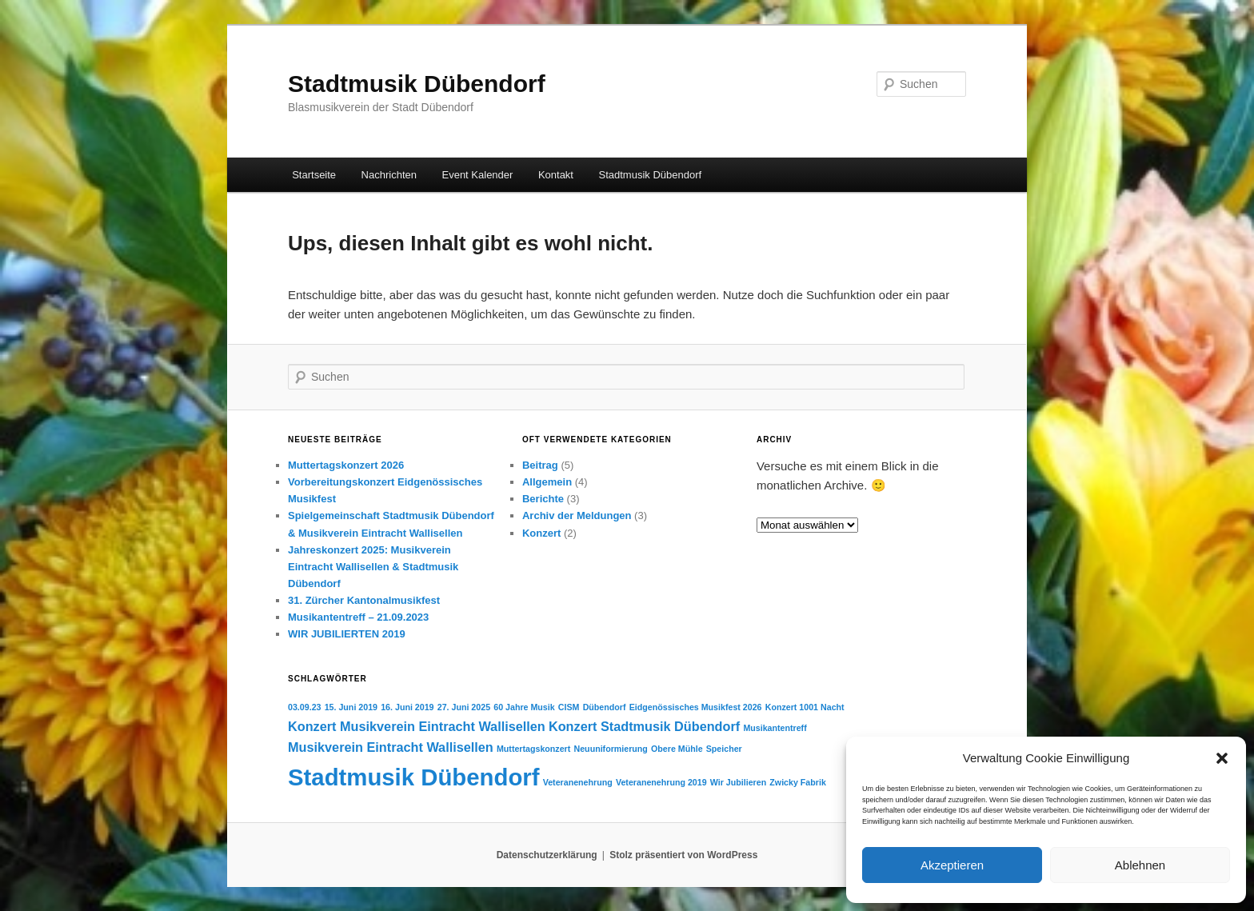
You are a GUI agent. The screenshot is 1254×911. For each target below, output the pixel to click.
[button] (1222, 758)
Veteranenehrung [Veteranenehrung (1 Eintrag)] (578, 782)
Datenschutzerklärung (547, 855)
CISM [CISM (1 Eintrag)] (569, 707)
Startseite (314, 175)
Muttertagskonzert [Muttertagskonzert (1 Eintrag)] (533, 748)
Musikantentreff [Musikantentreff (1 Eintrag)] (774, 728)
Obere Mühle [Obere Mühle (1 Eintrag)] (677, 748)
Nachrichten (389, 175)
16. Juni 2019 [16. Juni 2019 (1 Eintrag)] (407, 707)
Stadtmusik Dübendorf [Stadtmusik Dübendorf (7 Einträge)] (413, 777)
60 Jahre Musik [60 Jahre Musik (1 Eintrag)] (523, 707)
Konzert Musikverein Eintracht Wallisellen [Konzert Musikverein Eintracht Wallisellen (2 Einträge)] (416, 726)
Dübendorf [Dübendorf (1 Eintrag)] (604, 707)
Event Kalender (477, 175)
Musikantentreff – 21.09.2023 (358, 617)
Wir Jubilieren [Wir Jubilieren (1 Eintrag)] (738, 782)
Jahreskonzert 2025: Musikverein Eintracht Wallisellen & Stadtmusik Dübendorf (373, 566)
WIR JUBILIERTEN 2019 (346, 634)
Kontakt (555, 175)
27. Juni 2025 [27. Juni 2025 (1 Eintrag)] (463, 707)
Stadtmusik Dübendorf (416, 83)
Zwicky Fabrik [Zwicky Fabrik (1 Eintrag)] (797, 782)
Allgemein (547, 482)
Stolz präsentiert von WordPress (683, 855)
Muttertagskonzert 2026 (346, 465)
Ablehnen (1140, 865)
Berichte (543, 499)
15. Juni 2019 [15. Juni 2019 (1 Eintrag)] (351, 707)
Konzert (541, 533)
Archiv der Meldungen (577, 515)
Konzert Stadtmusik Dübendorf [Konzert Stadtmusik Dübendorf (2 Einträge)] (644, 726)
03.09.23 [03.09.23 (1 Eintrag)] (304, 707)
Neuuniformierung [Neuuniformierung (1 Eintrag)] (611, 748)
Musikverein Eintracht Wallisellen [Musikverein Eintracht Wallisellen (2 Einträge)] (390, 747)
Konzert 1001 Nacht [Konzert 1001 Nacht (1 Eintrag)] (805, 707)
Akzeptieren (952, 865)
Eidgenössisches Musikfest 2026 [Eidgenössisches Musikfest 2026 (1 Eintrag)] (695, 707)
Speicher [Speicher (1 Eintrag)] (724, 748)
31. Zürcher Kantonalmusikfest (364, 600)
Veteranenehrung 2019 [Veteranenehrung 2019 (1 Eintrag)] (661, 782)
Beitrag (540, 465)
